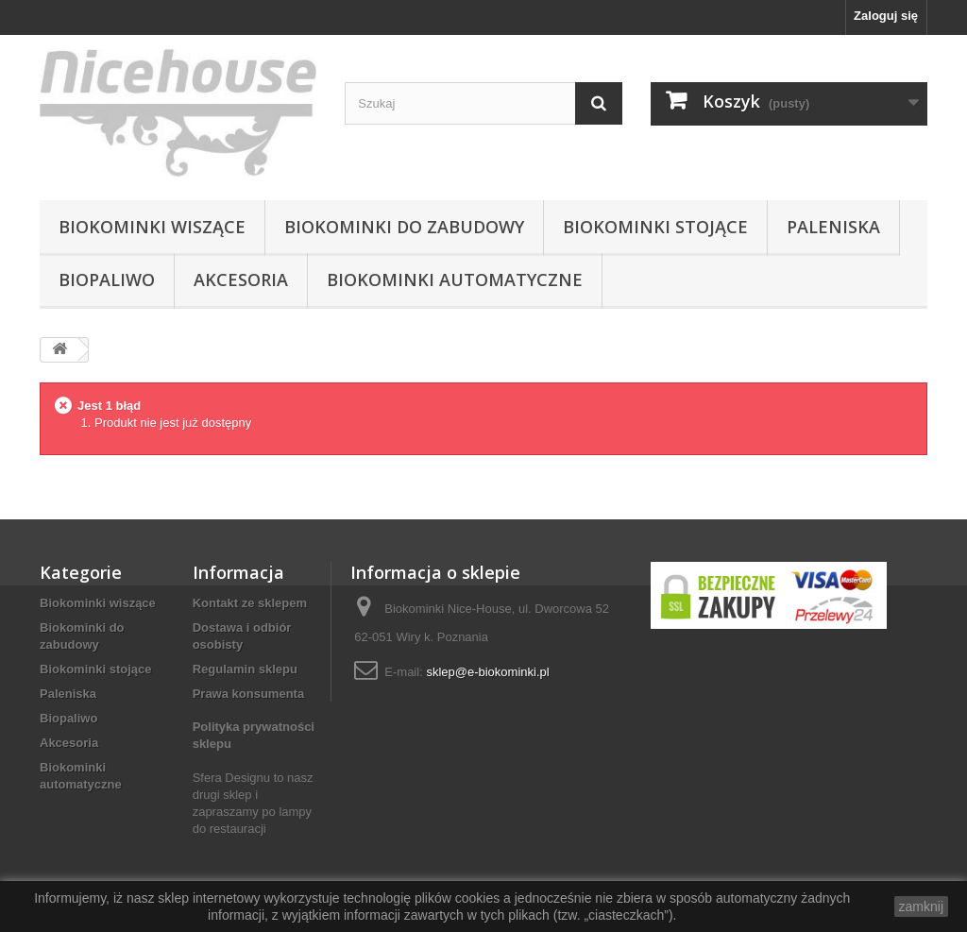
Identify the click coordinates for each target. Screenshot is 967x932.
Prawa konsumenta (249, 693)
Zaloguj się (886, 15)
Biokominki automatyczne (455, 279)
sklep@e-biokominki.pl (487, 672)
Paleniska (833, 226)
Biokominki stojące (655, 226)
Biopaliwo (107, 279)
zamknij (921, 906)
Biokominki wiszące (152, 226)
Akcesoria (241, 279)
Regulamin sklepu (245, 669)
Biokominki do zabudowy (404, 226)
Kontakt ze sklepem (250, 603)
